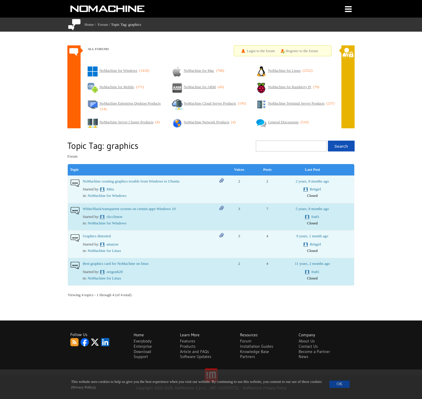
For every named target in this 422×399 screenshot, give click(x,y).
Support (141, 356)
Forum (103, 24)
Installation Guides (256, 346)
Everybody (143, 341)
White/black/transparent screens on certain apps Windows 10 (129, 209)
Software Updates (195, 356)
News (303, 356)
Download (142, 351)
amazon (112, 244)
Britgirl (315, 189)
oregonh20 (114, 272)
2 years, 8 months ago (312, 181)
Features (187, 341)
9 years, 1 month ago (312, 236)
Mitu (110, 189)
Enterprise (143, 346)
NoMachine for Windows (107, 195)
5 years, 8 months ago (312, 209)
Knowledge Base (254, 351)
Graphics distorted (97, 236)
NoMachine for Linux (104, 250)
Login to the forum (261, 51)
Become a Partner (314, 351)
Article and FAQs (194, 351)
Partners (247, 356)
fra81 (315, 216)
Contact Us (308, 346)
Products (187, 346)
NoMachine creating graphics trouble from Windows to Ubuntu (131, 181)
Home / (91, 24)
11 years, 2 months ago (312, 263)
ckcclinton (114, 216)
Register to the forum (302, 51)
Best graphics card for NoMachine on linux (116, 263)
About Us (307, 341)
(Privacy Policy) (83, 387)
